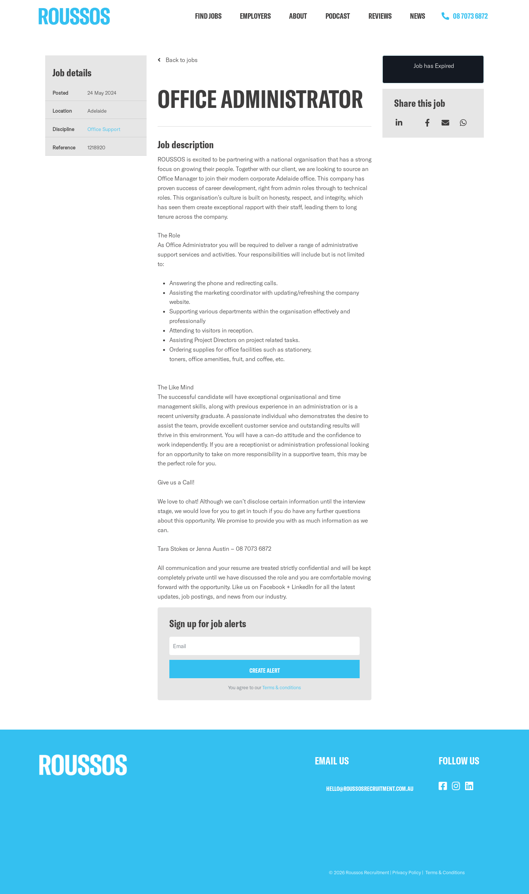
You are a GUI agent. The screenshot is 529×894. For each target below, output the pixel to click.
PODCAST (337, 16)
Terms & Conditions (445, 872)
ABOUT (298, 16)
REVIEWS (380, 16)
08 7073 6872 (463, 16)
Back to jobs (181, 59)
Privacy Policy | (407, 872)
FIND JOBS (208, 16)
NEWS (417, 16)
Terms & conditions (281, 687)
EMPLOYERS (255, 16)
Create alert (264, 670)
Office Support (103, 129)
